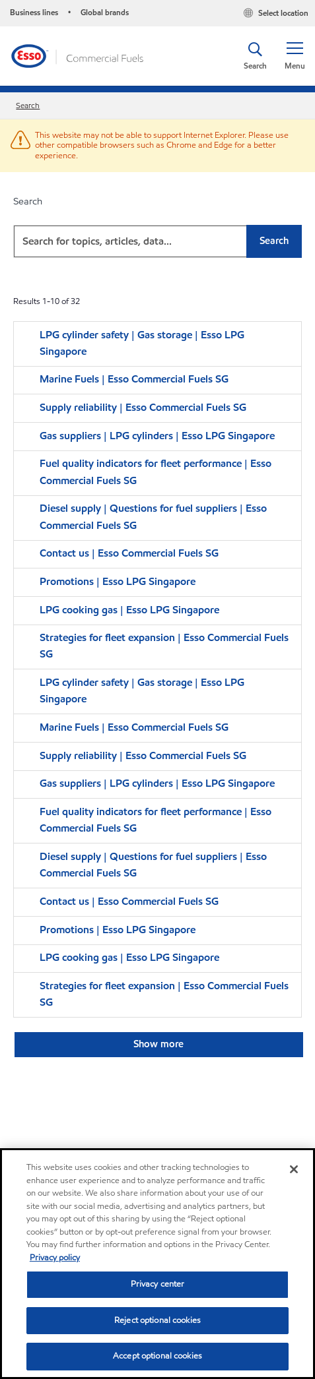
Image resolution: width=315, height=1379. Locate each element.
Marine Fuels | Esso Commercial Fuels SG (134, 379)
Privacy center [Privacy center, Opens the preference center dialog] (158, 1284)
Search (28, 105)
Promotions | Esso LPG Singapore (117, 581)
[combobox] (157, 241)
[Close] (293, 1169)
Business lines (34, 12)
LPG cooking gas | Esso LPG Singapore (129, 610)
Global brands (105, 12)
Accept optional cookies (157, 1356)
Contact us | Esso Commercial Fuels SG (129, 553)
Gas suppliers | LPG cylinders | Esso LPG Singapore (157, 436)
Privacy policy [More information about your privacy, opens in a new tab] (55, 1258)
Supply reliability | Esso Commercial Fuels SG (143, 407)
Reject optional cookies (157, 1320)
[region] (157, 1263)
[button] (294, 56)
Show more (158, 1044)
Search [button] (274, 240)
